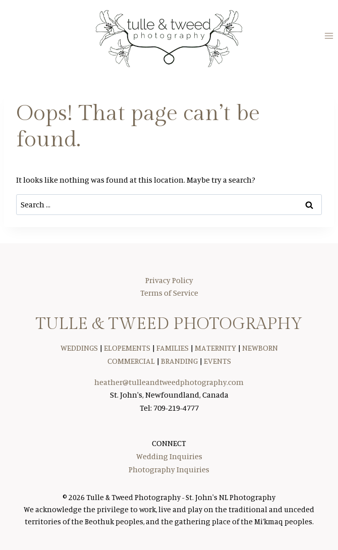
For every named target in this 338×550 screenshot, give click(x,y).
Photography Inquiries (169, 469)
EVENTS (217, 361)
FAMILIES (172, 348)
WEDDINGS (79, 348)
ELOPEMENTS (127, 348)
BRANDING (179, 361)
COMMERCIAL (131, 361)
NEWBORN (260, 348)
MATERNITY (215, 348)
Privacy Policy (169, 280)
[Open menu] (328, 36)
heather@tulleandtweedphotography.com (169, 382)
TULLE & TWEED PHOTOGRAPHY (169, 324)
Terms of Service (169, 293)
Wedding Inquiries (169, 456)
